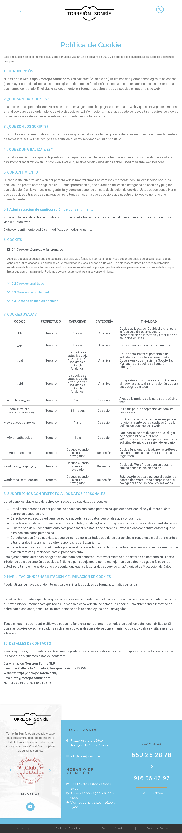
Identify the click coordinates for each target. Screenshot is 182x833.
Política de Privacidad (68, 828)
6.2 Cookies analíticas (28, 283)
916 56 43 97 (152, 778)
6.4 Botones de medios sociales (35, 301)
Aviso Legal (24, 828)
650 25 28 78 (152, 755)
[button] (20, 13)
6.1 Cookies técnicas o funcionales (37, 249)
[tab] (91, 249)
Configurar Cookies (157, 828)
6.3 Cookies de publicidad (30, 292)
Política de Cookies (113, 828)
